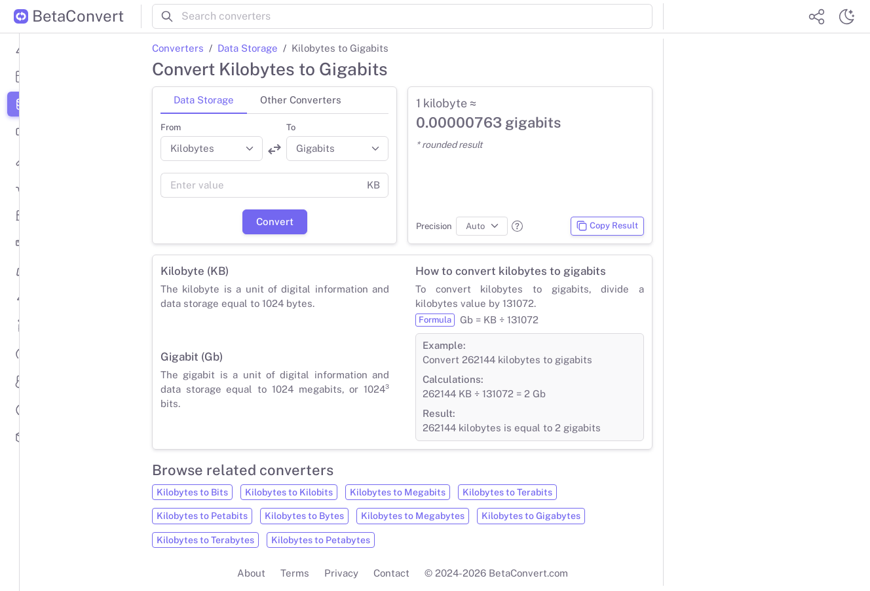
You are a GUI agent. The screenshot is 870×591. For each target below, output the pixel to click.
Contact (391, 573)
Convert (274, 221)
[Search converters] (416, 16)
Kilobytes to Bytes (304, 515)
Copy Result (607, 226)
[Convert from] (212, 148)
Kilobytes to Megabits (397, 492)
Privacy (341, 573)
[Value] (260, 185)
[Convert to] (337, 148)
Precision (434, 226)
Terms (294, 573)
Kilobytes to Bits (192, 492)
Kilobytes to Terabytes (205, 540)
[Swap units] (274, 149)
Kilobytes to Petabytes (320, 540)
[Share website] (816, 16)
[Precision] (482, 226)
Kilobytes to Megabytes (412, 515)
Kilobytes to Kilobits (289, 492)
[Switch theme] (846, 16)
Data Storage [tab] (204, 99)
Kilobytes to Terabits (507, 492)
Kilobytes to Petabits (202, 515)
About (251, 573)
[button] (517, 226)
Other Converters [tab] (300, 99)
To (290, 127)
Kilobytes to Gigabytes (531, 515)
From (171, 127)
